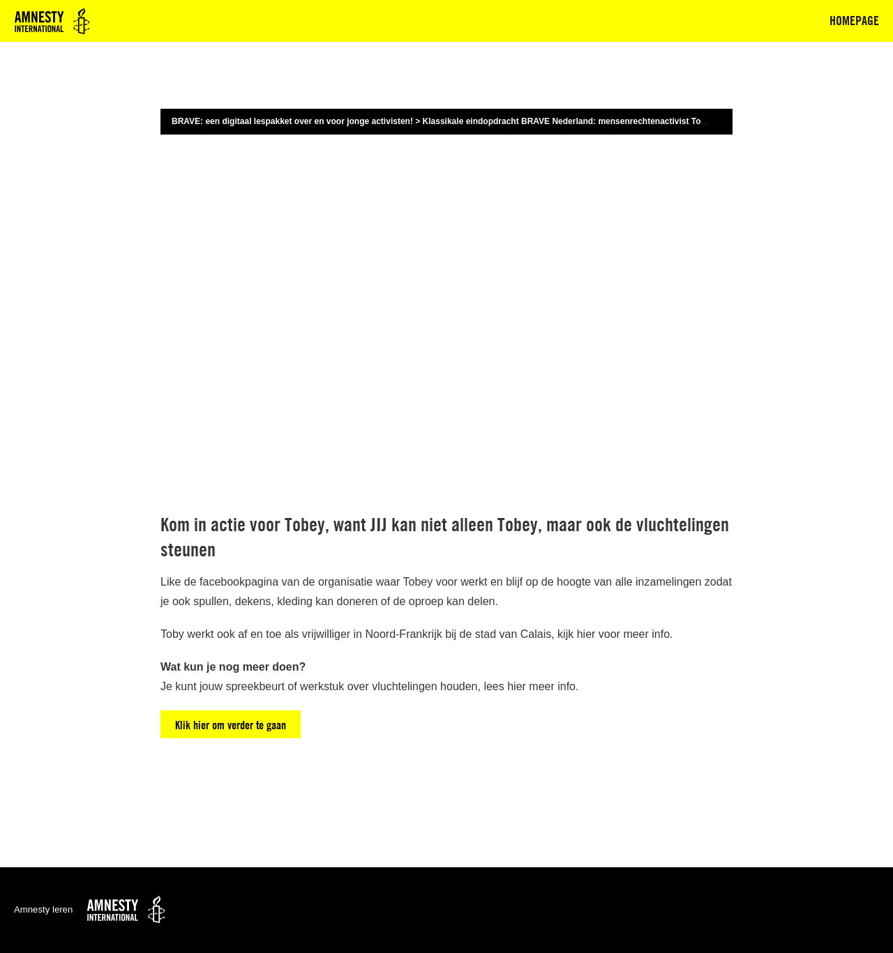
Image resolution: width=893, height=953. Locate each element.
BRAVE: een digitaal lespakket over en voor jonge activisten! (292, 121)
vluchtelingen (404, 686)
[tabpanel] (446, 456)
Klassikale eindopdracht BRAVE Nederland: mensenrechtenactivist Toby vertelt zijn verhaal (604, 121)
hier (586, 634)
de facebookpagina (231, 582)
